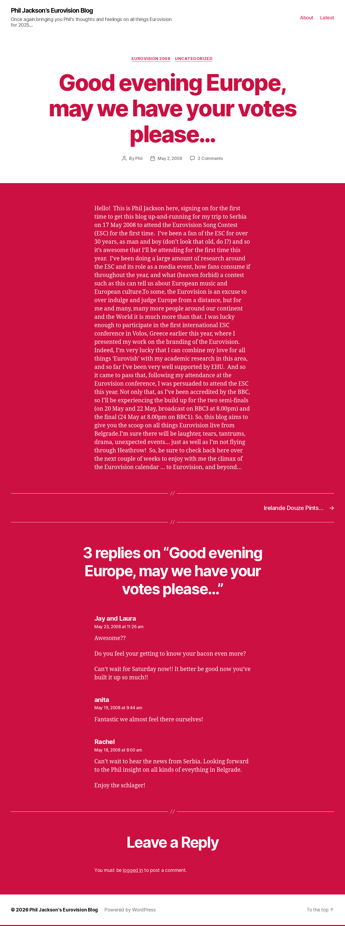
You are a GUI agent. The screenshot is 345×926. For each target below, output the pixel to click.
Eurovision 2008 (151, 59)
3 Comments (210, 159)
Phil (138, 159)
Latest (327, 17)
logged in (133, 871)
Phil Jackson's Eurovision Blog (54, 11)
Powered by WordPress (131, 911)
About (306, 17)
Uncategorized (195, 59)
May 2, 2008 (169, 159)
